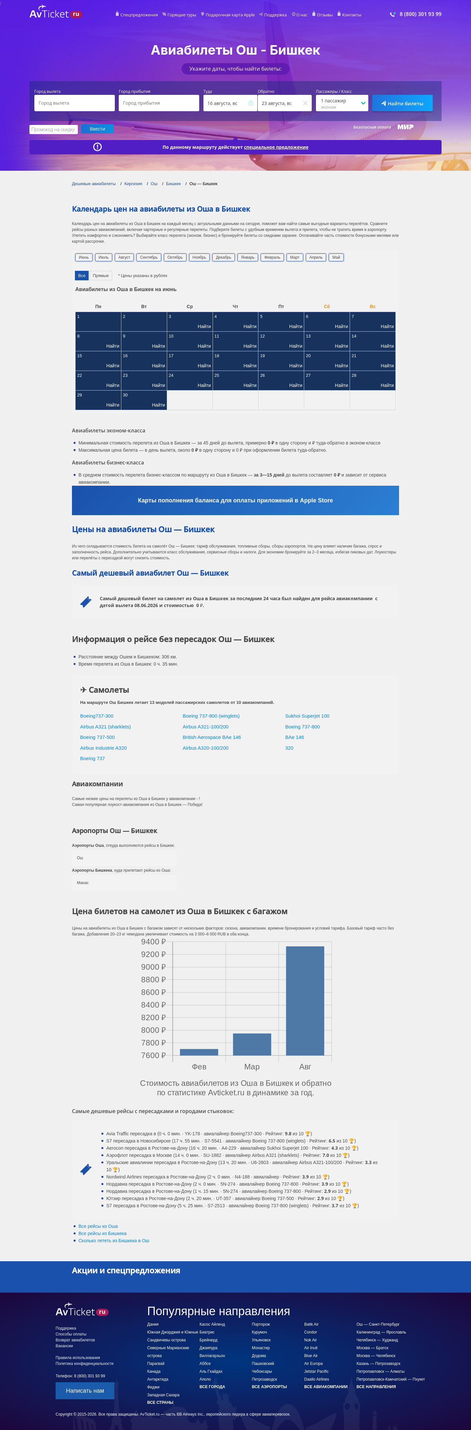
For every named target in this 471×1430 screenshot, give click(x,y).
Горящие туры (184, 15)
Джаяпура (209, 1347)
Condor (310, 1332)
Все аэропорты (269, 1386)
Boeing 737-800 (302, 726)
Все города (212, 1386)
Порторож (261, 1324)
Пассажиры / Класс (334, 92)
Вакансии (64, 1345)
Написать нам (85, 1390)
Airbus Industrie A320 (103, 747)
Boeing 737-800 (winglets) (211, 715)
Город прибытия (134, 92)
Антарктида (157, 1379)
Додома (259, 1355)
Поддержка (274, 15)
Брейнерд (209, 1339)
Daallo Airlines (316, 1379)
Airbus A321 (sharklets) (105, 726)
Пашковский (263, 1363)
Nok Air (310, 1339)
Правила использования (78, 1357)
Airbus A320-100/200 (206, 747)
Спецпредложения (143, 15)
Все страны (160, 1402)
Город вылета (47, 92)
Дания (153, 1324)
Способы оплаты (71, 1334)
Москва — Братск (372, 1347)
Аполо (205, 1379)
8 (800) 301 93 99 (421, 14)
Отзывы (321, 15)
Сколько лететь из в (113, 1240)
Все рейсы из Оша (98, 1226)
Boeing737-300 (96, 715)
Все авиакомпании (326, 1386)
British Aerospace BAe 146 (212, 737)
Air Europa (313, 1363)
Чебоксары (262, 1371)
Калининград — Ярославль (381, 1332)
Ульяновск (261, 1339)
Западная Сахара (163, 1394)
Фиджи (153, 1387)
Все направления (376, 1386)
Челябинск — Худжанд (377, 1339)
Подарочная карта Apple (230, 15)
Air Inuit (311, 1347)
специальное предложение (276, 146)
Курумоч (259, 1332)
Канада (154, 1371)
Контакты (348, 15)
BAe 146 (294, 737)
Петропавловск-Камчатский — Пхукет (391, 1379)
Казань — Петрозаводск (378, 1363)
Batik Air (311, 1324)
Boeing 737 (92, 758)
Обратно (266, 92)
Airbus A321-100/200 (206, 726)
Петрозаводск (264, 1379)
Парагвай (156, 1363)
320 (289, 747)
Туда (207, 92)
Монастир (261, 1347)
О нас (299, 15)
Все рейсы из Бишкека (102, 1233)
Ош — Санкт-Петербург (378, 1324)
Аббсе (205, 1363)
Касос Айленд (212, 1324)
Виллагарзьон (212, 1355)
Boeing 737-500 (97, 737)
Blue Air (311, 1355)
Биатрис (207, 1332)
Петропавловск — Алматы (381, 1371)
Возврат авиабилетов (75, 1339)
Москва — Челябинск (376, 1355)
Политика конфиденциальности (84, 1363)
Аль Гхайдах (211, 1371)
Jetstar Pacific (316, 1371)
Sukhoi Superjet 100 (307, 715)
